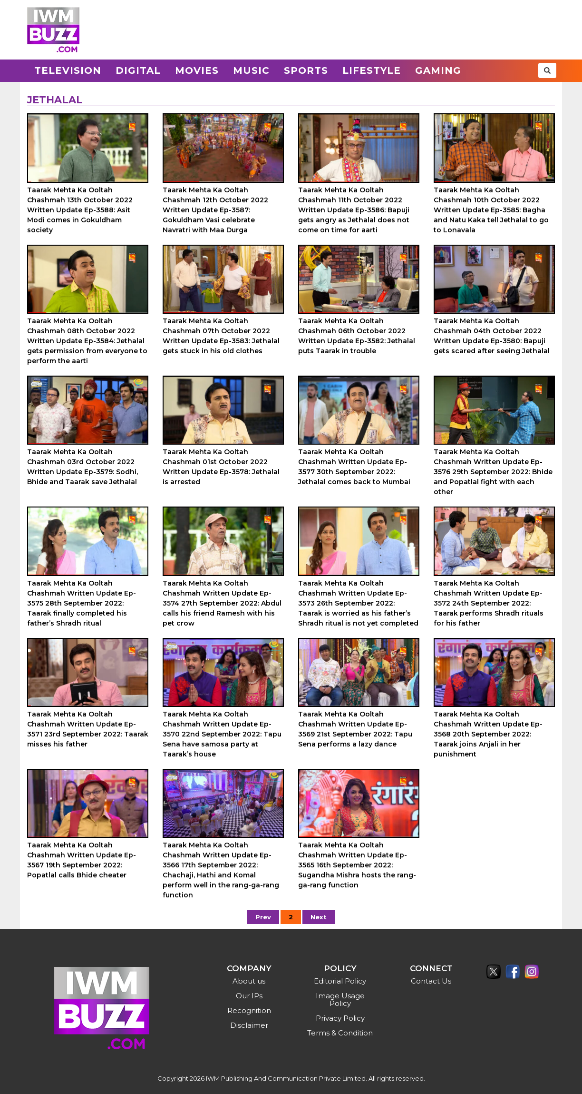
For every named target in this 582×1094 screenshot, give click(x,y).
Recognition (249, 1010)
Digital (138, 70)
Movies (197, 70)
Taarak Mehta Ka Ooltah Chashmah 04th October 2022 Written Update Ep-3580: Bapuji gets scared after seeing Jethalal (492, 336)
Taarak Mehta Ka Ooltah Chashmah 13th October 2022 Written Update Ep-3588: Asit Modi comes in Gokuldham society (80, 210)
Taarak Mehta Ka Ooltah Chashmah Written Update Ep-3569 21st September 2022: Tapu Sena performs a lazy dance (355, 729)
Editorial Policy (340, 980)
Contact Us (431, 980)
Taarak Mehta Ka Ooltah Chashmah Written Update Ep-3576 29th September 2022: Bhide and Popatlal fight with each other (493, 472)
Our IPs (249, 995)
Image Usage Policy (340, 999)
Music (251, 70)
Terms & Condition (340, 1032)
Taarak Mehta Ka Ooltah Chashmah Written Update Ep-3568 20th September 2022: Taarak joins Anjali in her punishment (488, 734)
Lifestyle (371, 70)
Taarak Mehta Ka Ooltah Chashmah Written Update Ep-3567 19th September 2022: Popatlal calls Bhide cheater (81, 860)
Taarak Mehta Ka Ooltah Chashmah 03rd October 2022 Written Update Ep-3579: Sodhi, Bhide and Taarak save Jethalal (82, 467)
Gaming (438, 70)
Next (318, 917)
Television (67, 70)
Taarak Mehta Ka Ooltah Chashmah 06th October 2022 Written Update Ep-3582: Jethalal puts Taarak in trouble (356, 336)
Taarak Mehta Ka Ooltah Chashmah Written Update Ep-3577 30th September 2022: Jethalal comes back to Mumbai (354, 467)
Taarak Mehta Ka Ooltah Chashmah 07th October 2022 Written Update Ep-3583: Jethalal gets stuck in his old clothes (221, 336)
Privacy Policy (340, 1018)
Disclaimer (249, 1025)
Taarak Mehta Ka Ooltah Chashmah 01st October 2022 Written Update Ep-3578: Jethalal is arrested (221, 467)
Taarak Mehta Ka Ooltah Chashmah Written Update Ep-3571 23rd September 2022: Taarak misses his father (87, 729)
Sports (306, 70)
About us (249, 980)
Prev (263, 917)
